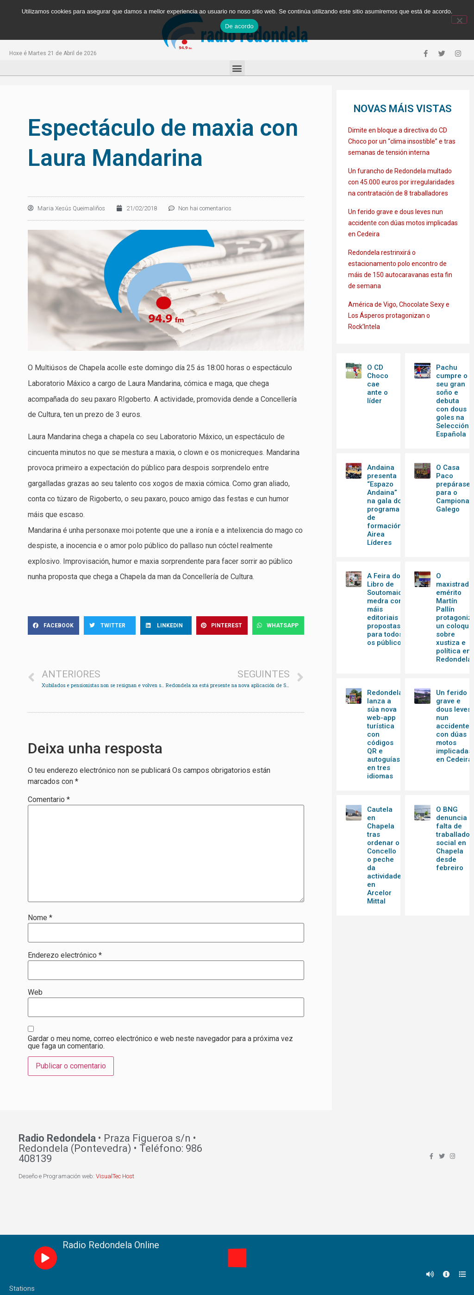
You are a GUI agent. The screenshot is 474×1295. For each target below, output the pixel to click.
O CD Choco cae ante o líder (377, 384)
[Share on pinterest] (222, 625)
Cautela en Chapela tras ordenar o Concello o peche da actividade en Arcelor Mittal (384, 855)
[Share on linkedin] (166, 625)
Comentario (49, 799)
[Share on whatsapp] (278, 625)
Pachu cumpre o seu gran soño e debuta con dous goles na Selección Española (452, 400)
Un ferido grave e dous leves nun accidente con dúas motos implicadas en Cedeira (403, 223)
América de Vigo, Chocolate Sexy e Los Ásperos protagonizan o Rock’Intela (398, 315)
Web (35, 992)
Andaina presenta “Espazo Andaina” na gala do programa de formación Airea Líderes (384, 505)
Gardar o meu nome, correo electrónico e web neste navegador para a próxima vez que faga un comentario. (160, 1042)
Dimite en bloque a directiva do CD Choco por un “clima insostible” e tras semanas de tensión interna (401, 141)
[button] (237, 68)
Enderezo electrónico (65, 955)
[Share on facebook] (53, 625)
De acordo (239, 26)
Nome (40, 918)
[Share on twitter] (109, 625)
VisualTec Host (115, 1176)
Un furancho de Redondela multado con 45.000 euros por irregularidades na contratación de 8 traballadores (401, 182)
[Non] (459, 19)
